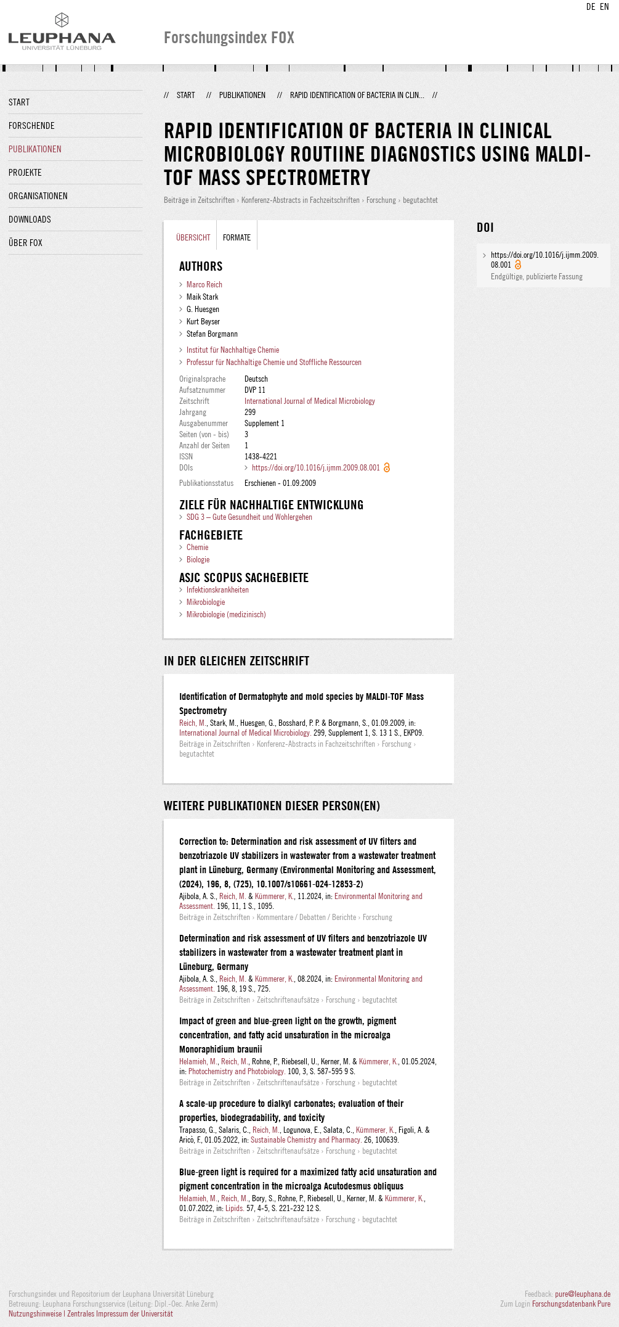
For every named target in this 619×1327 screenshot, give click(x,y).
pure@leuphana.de (582, 1294)
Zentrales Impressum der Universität (120, 1313)
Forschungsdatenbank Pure (571, 1304)
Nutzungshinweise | (38, 1313)
